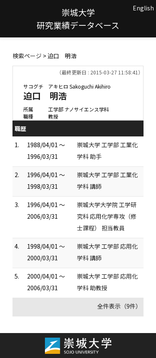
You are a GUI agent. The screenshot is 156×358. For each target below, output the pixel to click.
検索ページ (27, 56)
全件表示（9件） (119, 306)
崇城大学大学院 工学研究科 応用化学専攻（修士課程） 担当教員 (106, 216)
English (143, 8)
